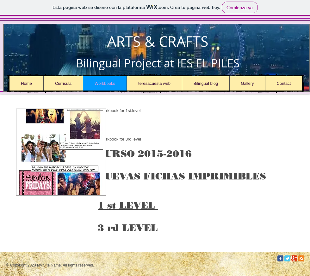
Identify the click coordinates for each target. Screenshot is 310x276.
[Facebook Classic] (280, 258)
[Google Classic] (294, 258)
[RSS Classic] (301, 258)
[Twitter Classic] (287, 258)
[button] (61, 152)
